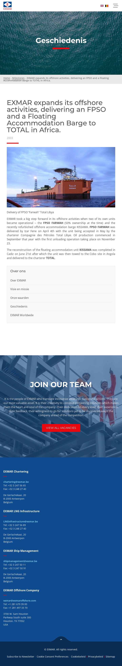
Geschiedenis (18, 306)
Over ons (18, 271)
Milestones (18, 78)
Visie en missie (19, 289)
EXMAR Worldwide (22, 315)
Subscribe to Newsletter (20, 656)
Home (6, 78)
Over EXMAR (18, 280)
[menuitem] (102, 5)
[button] (116, 6)
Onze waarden (19, 297)
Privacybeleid (95, 656)
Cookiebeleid (78, 656)
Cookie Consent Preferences (52, 656)
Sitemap (110, 656)
